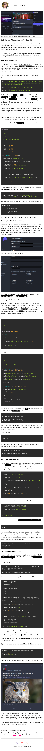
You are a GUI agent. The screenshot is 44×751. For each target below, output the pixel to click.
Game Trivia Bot (28, 75)
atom (24, 746)
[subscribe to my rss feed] (27, 743)
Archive (22, 5)
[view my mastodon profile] (16, 743)
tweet (14, 735)
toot (20, 735)
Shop (15, 5)
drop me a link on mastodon (32, 722)
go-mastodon (5, 55)
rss (21, 746)
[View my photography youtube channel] (22, 743)
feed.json (29, 746)
